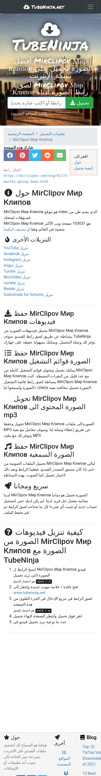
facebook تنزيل (16, 253)
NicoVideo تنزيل (17, 277)
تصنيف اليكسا (15, 229)
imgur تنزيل (13, 265)
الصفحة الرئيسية (21, 133)
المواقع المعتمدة (64, 758)
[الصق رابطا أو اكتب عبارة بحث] (37, 103)
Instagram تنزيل (17, 259)
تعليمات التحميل (52, 133)
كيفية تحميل (83, 168)
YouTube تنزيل (16, 248)
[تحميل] (79, 103)
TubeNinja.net (44, 6)
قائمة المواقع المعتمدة (29, 113)
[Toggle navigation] (90, 7)
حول (77, 162)
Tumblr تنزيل (14, 271)
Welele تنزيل (14, 288)
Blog (87, 737)
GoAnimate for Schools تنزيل (28, 294)
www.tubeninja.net (29, 592)
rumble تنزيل (14, 283)
